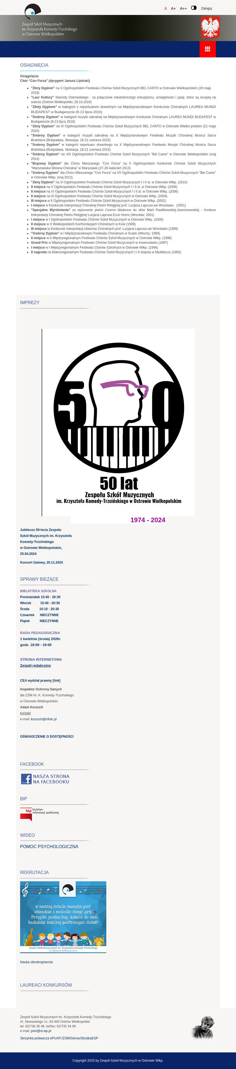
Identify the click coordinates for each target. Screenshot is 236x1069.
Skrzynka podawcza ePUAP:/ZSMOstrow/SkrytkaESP (59, 1038)
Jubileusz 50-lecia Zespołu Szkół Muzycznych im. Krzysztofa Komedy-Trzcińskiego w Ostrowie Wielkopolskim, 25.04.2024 (46, 542)
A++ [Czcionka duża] (183, 8)
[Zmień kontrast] (194, 7)
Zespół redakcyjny (35, 665)
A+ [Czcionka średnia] (173, 8)
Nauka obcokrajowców (36, 962)
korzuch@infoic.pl (44, 719)
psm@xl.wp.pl (41, 1031)
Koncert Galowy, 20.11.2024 (41, 562)
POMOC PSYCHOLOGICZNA (49, 846)
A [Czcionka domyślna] (165, 8)
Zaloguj (206, 8)
